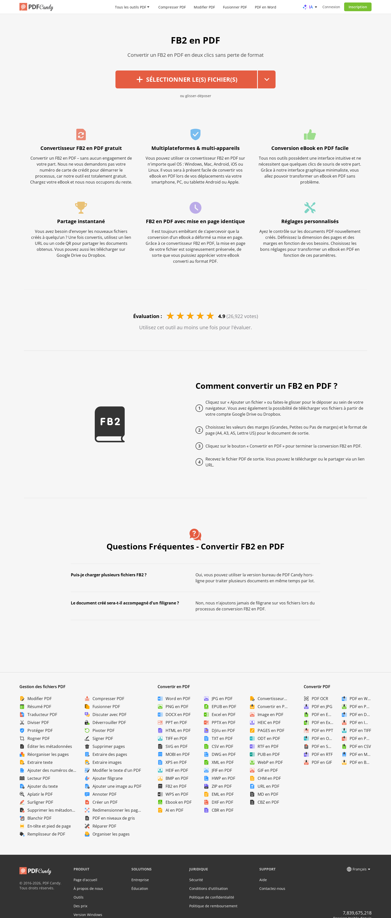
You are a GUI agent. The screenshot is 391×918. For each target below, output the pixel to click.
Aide (263, 879)
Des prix (80, 906)
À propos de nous (88, 888)
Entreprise (140, 879)
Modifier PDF (204, 6)
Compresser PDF (172, 6)
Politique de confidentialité (211, 897)
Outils (79, 897)
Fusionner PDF (235, 6)
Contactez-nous (272, 888)
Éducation (139, 888)
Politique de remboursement (213, 906)
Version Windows (88, 914)
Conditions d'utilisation (208, 888)
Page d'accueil (85, 879)
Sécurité (196, 879)
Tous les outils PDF (130, 6)
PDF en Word (265, 6)
